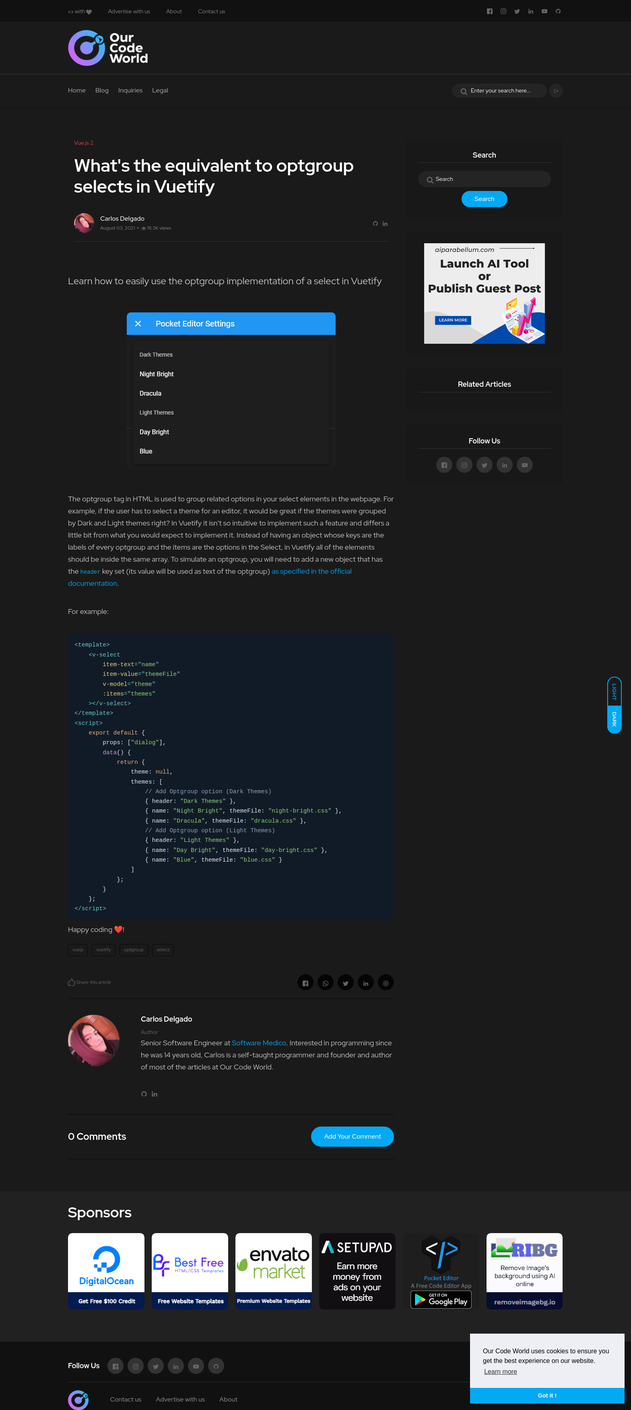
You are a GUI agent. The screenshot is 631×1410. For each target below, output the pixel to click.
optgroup (134, 949)
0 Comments (97, 1136)
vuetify (103, 949)
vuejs (77, 949)
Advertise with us (129, 11)
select (163, 949)
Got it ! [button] (547, 1395)
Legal (160, 90)
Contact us (211, 11)
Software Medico (259, 1042)
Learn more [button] (500, 1371)
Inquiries (130, 90)
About (174, 11)
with (80, 11)
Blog (102, 90)
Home (77, 90)
